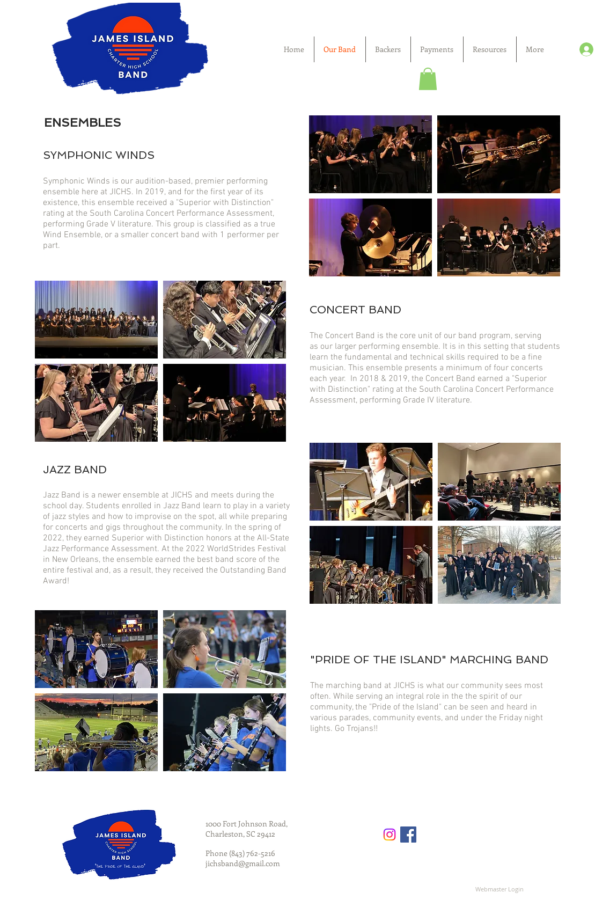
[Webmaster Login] (499, 889)
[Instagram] (389, 834)
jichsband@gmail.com (242, 863)
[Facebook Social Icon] (408, 834)
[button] (427, 79)
